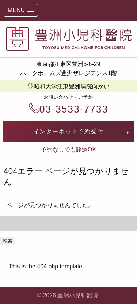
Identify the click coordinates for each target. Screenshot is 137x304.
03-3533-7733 (68, 109)
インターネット (68, 131)
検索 (7, 240)
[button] (21, 10)
